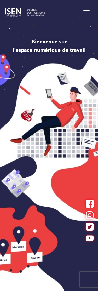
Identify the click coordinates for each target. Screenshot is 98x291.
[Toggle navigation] (86, 13)
